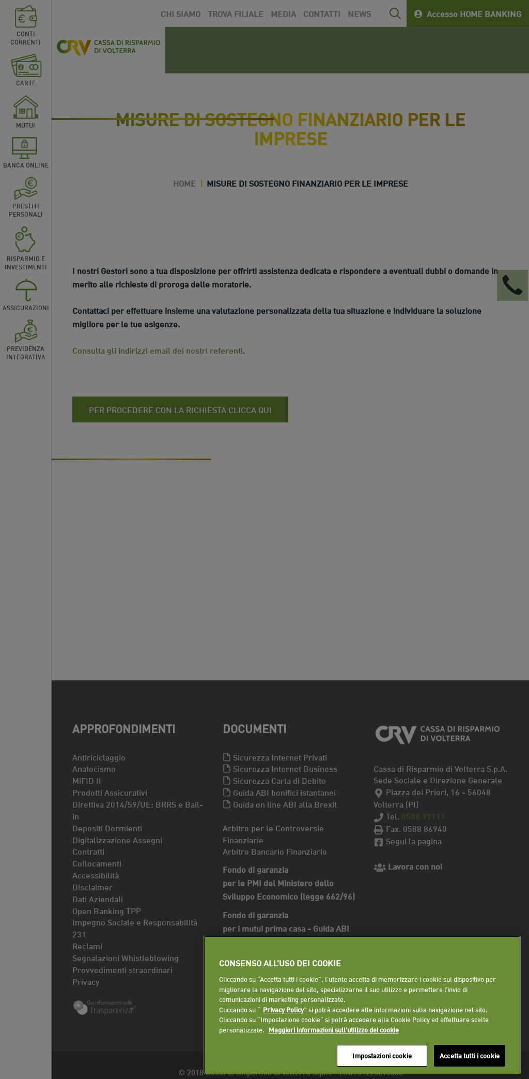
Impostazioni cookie (381, 1055)
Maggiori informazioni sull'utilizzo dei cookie (334, 1029)
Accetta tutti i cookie (470, 1055)
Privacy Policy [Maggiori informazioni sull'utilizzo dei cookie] (283, 1009)
